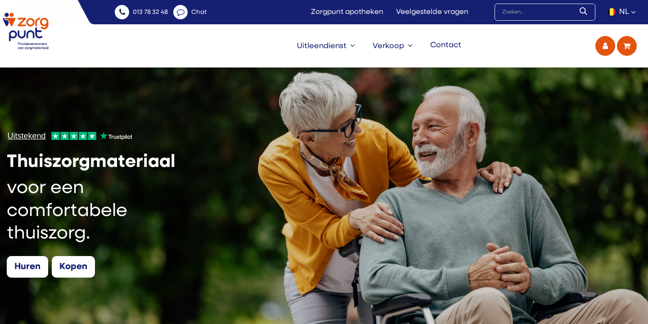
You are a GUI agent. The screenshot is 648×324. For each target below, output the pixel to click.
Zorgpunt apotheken (347, 12)
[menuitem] (326, 46)
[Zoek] (585, 12)
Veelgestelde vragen (432, 12)
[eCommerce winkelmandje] (627, 46)
